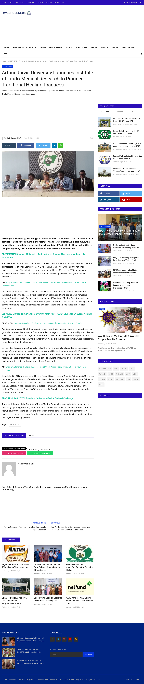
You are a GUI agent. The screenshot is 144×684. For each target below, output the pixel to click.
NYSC (111, 374)
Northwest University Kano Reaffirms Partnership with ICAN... (127, 246)
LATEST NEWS (12, 61)
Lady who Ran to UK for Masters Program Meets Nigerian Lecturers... (31, 661)
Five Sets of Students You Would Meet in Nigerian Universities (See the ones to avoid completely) (45, 487)
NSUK (110, 379)
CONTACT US (30, 2)
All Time (135, 111)
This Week (105, 111)
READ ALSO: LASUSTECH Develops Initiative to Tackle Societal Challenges (38, 397)
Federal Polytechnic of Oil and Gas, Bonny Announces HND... (127, 157)
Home (6, 47)
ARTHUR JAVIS (15, 424)
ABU (128, 374)
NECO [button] (115, 47)
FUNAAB (102, 374)
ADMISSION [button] (81, 47)
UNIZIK (136, 379)
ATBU (101, 384)
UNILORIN (119, 379)
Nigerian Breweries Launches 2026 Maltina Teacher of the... (15, 565)
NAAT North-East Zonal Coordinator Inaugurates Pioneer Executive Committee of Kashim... (70, 527)
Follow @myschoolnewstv (39, 449)
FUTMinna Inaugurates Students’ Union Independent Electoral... (126, 271)
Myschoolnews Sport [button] (24, 47)
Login (126, 2)
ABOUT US (19, 2)
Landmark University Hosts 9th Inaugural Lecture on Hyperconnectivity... (125, 285)
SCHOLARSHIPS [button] (129, 47)
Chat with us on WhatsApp (42, 452)
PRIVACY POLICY (7, 2)
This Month (120, 111)
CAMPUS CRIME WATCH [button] (51, 47)
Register (134, 2)
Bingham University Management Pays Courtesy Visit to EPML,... (126, 259)
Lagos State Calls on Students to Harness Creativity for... (48, 598)
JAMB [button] (94, 47)
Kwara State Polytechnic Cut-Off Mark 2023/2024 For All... (126, 132)
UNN (135, 374)
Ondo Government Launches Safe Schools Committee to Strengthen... (47, 567)
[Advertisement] (112, 24)
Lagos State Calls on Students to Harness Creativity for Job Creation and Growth (48, 323)
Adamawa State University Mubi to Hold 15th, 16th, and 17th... (127, 120)
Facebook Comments (14, 435)
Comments (33, 435)
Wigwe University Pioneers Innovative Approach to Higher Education (25, 527)
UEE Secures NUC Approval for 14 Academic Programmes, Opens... (14, 600)
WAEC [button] (104, 47)
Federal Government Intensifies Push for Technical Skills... (80, 567)
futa (128, 379)
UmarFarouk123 (118, 124)
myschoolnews (105, 369)
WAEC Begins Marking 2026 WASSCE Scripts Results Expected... (119, 338)
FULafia (102, 379)
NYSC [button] (69, 47)
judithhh (5, 570)
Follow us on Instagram (15, 452)
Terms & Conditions (132, 679)
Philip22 (4, 606)
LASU (132, 369)
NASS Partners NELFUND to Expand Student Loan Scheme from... (79, 600)
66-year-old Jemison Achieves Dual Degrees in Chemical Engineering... (30, 638)
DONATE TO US (59, 2)
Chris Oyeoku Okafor (12, 138)
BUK (115, 369)
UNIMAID (119, 374)
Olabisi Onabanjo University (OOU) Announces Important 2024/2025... (127, 145)
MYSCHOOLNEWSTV (45, 2)
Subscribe (88, 654)
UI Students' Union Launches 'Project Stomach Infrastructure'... (127, 170)
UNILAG (124, 369)
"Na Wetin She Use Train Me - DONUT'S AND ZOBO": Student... (29, 650)
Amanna (116, 137)
